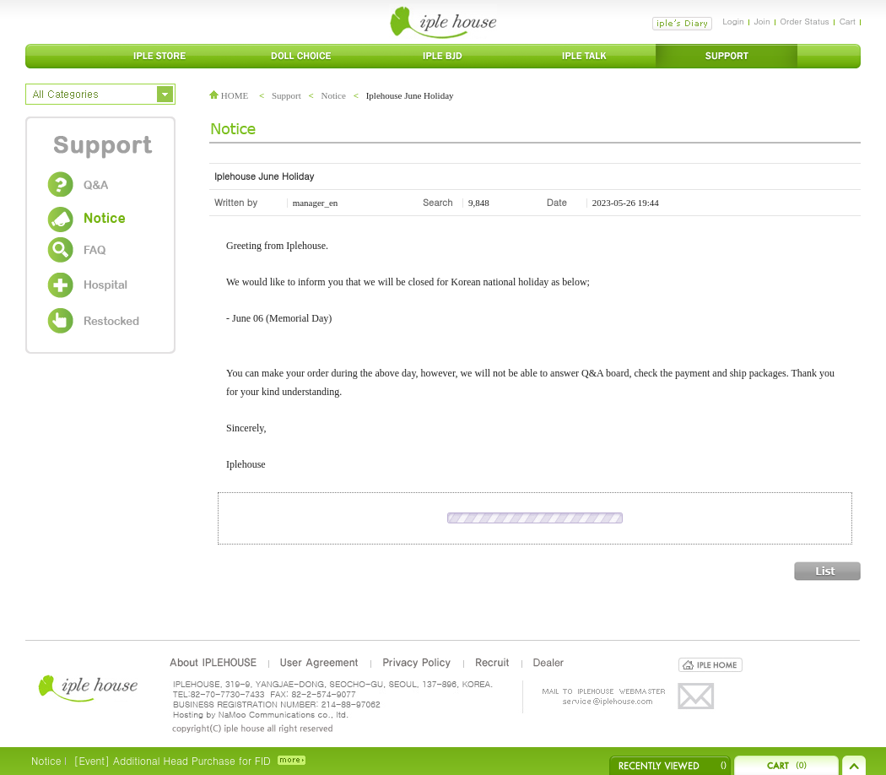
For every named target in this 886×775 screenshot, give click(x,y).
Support (286, 95)
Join (762, 21)
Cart (848, 21)
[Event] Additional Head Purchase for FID (171, 760)
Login (732, 21)
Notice (333, 95)
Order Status (805, 21)
